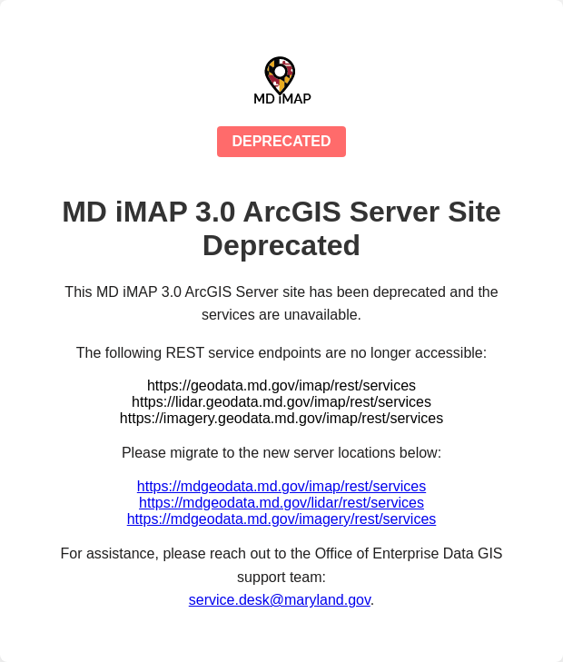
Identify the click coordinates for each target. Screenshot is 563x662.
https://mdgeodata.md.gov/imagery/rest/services (282, 519)
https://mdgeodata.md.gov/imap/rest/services (281, 486)
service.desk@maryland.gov (279, 600)
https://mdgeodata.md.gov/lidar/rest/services (281, 502)
